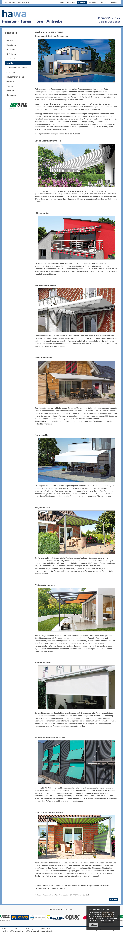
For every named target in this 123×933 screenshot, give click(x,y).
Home (61, 2)
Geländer (10, 81)
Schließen (94, 925)
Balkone (10, 90)
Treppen (10, 86)
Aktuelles (93, 2)
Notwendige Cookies (99, 910)
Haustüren (11, 45)
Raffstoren (11, 54)
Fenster (9, 40)
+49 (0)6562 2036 (23, 2)
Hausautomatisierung (15, 77)
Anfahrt (114, 2)
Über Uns (71, 2)
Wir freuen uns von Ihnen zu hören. (50, 888)
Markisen (10, 63)
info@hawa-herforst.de (45, 931)
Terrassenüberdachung (16, 68)
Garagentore (12, 72)
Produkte (82, 2)
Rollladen (10, 49)
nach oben (113, 899)
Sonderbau (11, 95)
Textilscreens (12, 58)
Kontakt (104, 2)
